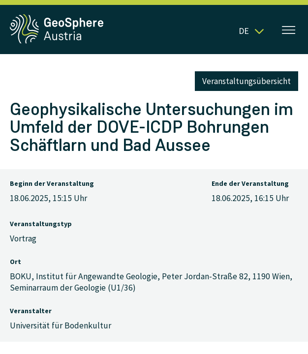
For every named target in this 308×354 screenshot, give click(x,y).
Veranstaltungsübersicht (246, 81)
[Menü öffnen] (289, 31)
